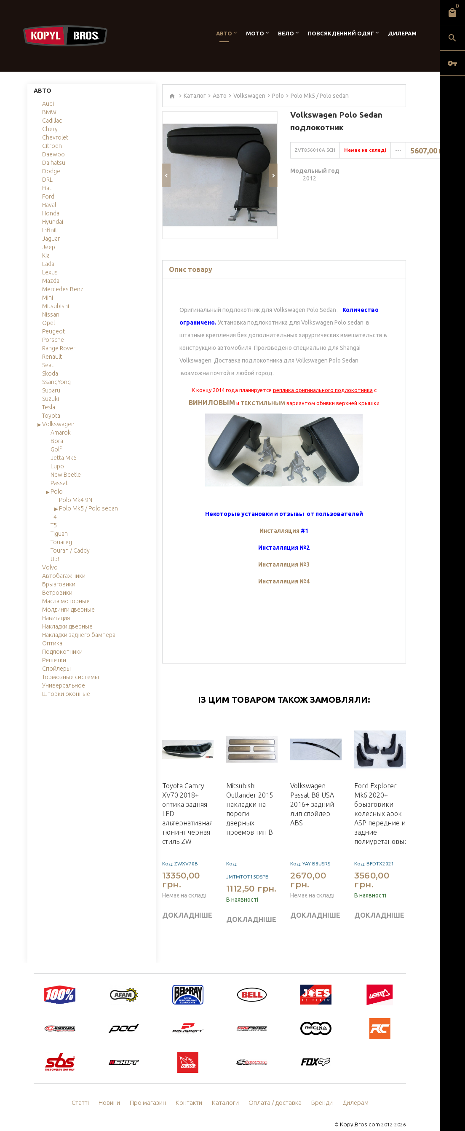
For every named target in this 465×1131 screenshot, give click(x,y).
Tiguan (59, 533)
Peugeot (53, 331)
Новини (114, 1091)
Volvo (50, 567)
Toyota (51, 415)
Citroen (52, 145)
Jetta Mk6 (64, 457)
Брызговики (58, 584)
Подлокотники (62, 651)
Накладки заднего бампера (78, 634)
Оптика (52, 643)
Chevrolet (55, 137)
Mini (47, 297)
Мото (255, 33)
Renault (52, 356)
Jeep (48, 247)
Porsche (53, 339)
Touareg (61, 542)
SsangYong (56, 382)
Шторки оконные (66, 693)
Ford (48, 196)
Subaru (51, 390)
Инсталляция (280, 519)
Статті (86, 1091)
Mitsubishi (55, 306)
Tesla (48, 407)
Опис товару (190, 257)
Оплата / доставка (273, 1091)
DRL (47, 179)
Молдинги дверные (68, 609)
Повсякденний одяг (341, 33)
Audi (48, 103)
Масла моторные (66, 601)
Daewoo (53, 154)
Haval (49, 204)
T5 (54, 525)
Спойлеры (56, 668)
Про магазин (152, 1091)
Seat (47, 365)
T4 (54, 516)
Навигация (56, 618)
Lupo (57, 466)
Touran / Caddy (70, 550)
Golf (56, 449)
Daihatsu (53, 162)
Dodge (51, 171)
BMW (49, 112)
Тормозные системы (70, 677)
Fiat (46, 188)
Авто (224, 33)
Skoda (50, 373)
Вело (286, 33)
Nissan (50, 314)
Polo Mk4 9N (75, 500)
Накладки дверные (67, 626)
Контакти (191, 1091)
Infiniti (50, 230)
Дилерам (402, 33)
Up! (55, 559)
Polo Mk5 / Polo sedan (88, 508)
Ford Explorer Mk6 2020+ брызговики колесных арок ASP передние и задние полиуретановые (381, 801)
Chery (50, 129)
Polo (57, 491)
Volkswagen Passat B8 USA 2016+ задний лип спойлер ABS (312, 792)
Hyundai (52, 221)
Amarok (61, 432)
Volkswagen (58, 424)
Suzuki (50, 398)
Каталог (195, 95)
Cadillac (52, 120)
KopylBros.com (362, 1112)
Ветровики (57, 592)
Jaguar (51, 238)
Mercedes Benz (62, 289)
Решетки (54, 660)
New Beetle (66, 474)
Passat (59, 483)
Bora (57, 441)
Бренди (318, 1091)
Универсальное (63, 685)
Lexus (50, 272)
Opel (48, 323)
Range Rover (58, 348)
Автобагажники (64, 575)
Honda (50, 213)
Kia (46, 255)
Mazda (50, 280)
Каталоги (226, 1091)
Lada (48, 264)
